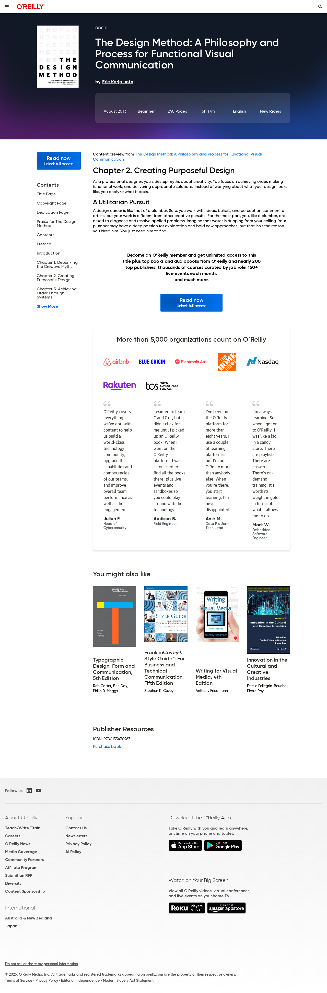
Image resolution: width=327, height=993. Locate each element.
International (20, 908)
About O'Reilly (21, 818)
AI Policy (73, 851)
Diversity (13, 883)
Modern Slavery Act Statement (128, 980)
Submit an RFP (18, 875)
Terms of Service (18, 980)
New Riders (270, 111)
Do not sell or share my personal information (41, 964)
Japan (11, 926)
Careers (12, 836)
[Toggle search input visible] (320, 7)
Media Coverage (21, 851)
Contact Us (76, 828)
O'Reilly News (17, 843)
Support (74, 818)
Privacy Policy (78, 843)
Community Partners (24, 859)
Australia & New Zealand (28, 918)
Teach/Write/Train (22, 828)
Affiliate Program (21, 867)
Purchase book (107, 746)
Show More (47, 306)
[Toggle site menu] (7, 7)
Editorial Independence (80, 980)
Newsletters (76, 836)
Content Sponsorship (25, 891)
